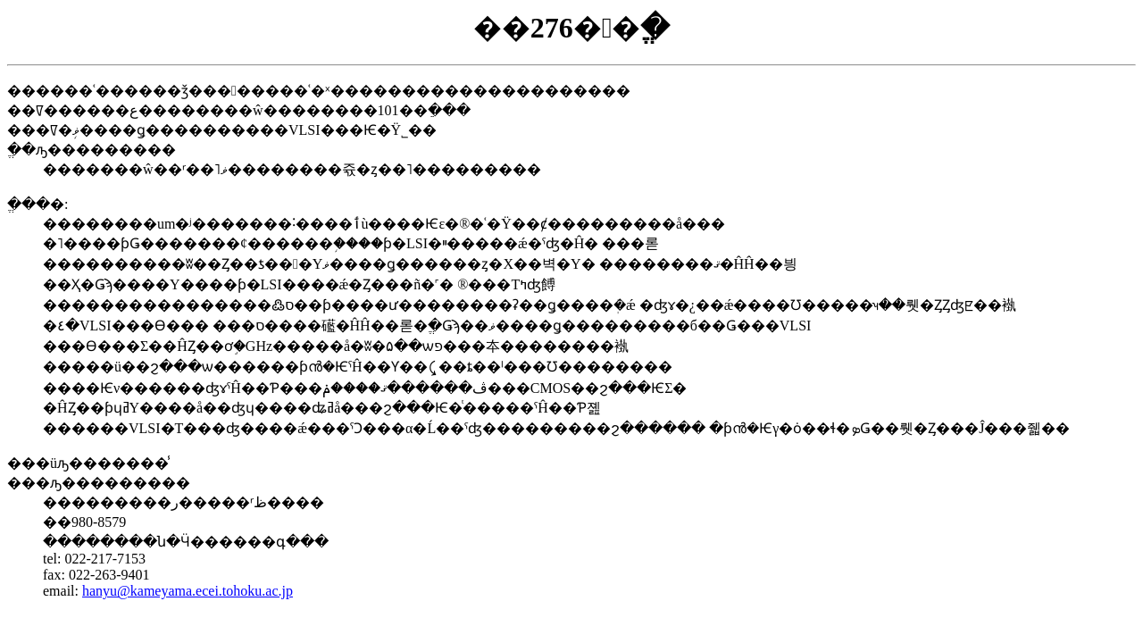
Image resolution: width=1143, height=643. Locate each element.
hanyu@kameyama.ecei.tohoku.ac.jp (187, 590)
